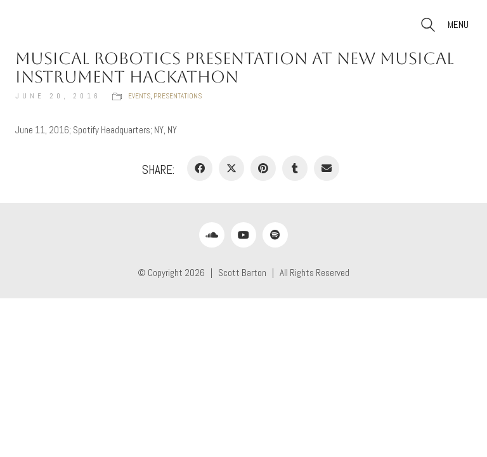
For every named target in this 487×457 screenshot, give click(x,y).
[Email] (326, 168)
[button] (460, 25)
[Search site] (428, 26)
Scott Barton (242, 273)
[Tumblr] (295, 168)
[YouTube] (243, 235)
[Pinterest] (263, 168)
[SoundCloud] (211, 235)
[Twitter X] (231, 168)
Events (139, 95)
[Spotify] (275, 235)
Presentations (177, 95)
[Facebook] (199, 168)
